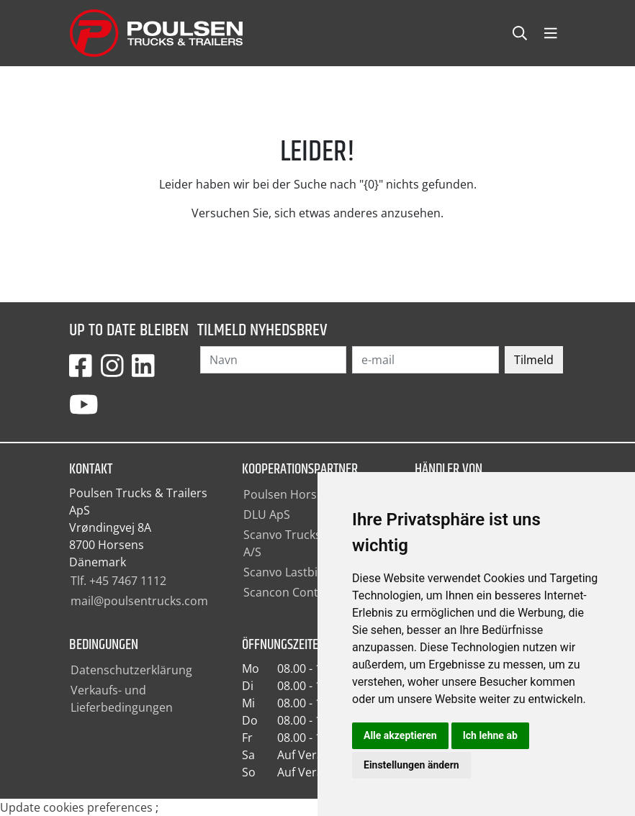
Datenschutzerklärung (131, 670)
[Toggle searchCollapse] (520, 33)
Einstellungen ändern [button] (411, 765)
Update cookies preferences (76, 807)
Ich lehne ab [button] (490, 735)
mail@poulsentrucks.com (139, 601)
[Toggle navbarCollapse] (551, 33)
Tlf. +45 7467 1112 (118, 581)
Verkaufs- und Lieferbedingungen (122, 698)
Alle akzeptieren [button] (400, 735)
